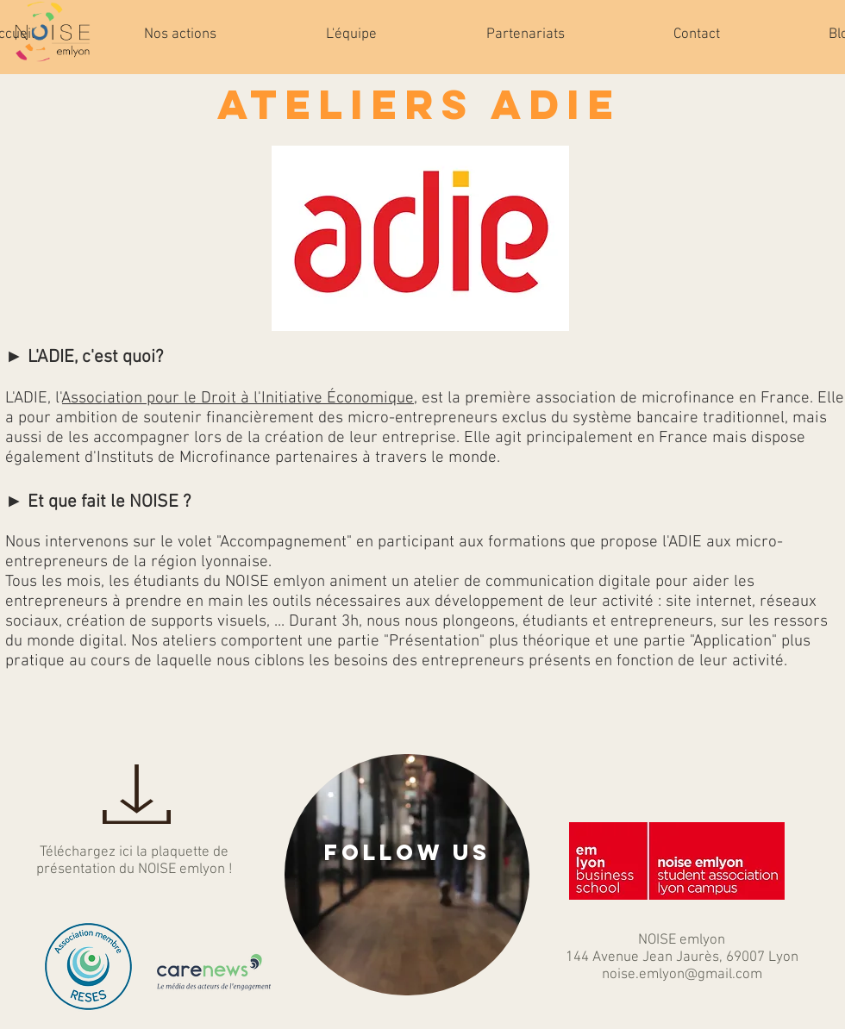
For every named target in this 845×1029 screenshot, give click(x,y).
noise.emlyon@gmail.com (682, 974)
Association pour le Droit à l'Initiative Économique (238, 398)
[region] (407, 874)
